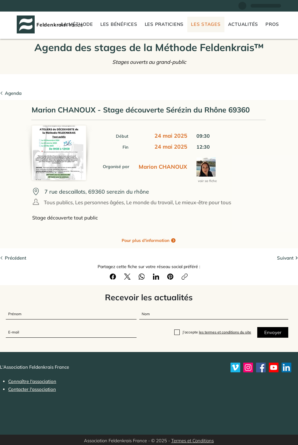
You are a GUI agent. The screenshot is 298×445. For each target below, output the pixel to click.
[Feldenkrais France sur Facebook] (261, 367)
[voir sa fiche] (207, 181)
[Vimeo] (235, 367)
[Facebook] (113, 276)
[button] (272, 24)
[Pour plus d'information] (148, 240)
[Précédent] (18, 258)
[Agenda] (18, 93)
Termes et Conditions (192, 440)
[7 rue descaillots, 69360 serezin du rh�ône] (146, 191)
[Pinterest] (170, 276)
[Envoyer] (272, 332)
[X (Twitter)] (127, 276)
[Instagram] (248, 367)
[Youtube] (274, 367)
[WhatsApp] (141, 276)
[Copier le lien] (184, 276)
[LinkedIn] (156, 276)
